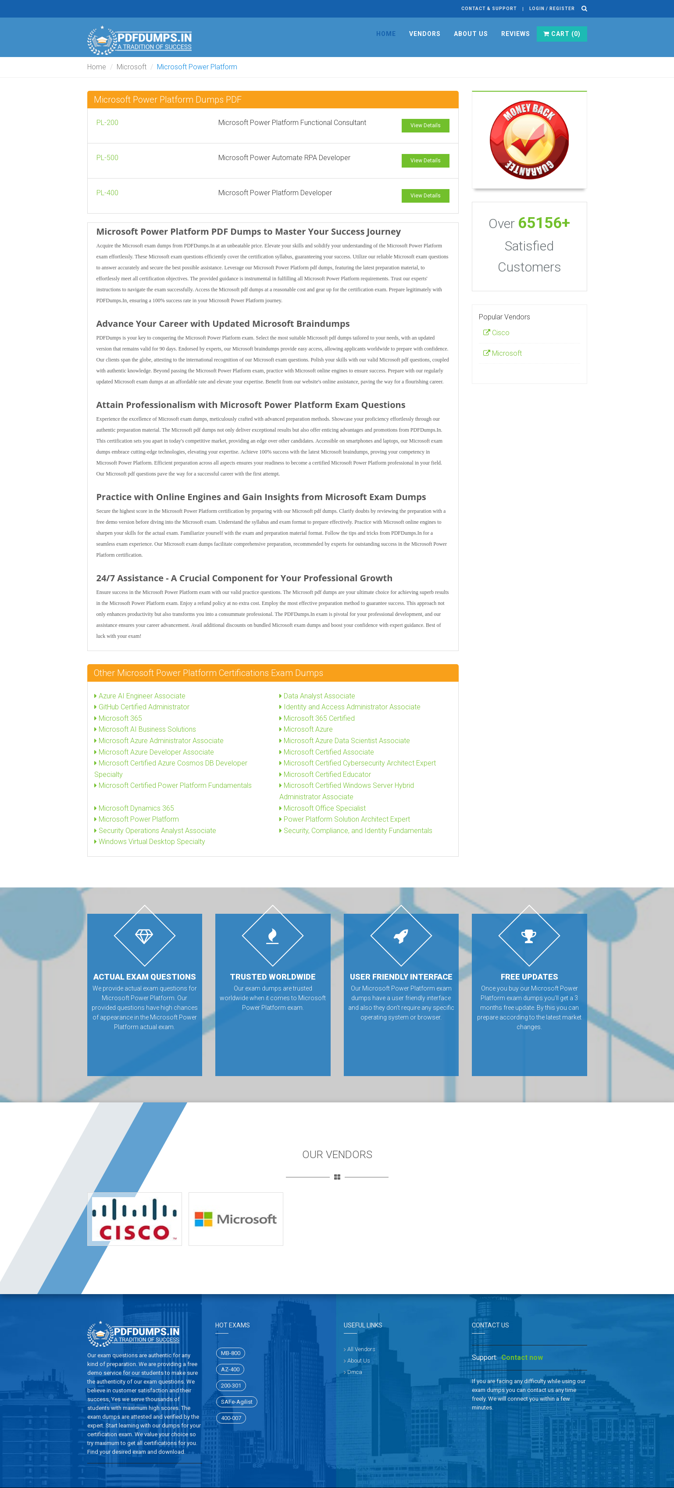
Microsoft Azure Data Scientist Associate (344, 741)
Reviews (515, 33)
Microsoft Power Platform (136, 819)
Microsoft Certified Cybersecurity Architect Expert (357, 763)
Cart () (562, 33)
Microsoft (131, 67)
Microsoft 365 (118, 718)
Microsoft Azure (306, 729)
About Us (471, 33)
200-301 (231, 1385)
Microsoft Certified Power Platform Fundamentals (173, 785)
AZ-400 (230, 1369)
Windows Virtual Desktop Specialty (149, 841)
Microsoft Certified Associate (326, 752)
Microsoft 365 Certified (317, 718)
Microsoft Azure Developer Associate (154, 752)
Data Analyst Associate (317, 696)
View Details (425, 125)
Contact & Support (489, 8)
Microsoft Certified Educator (325, 774)
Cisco (496, 333)
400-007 (231, 1418)
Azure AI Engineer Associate (139, 696)
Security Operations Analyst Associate (155, 830)
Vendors (425, 33)
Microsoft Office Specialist (322, 808)
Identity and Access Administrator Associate (350, 707)
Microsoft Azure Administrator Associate (159, 741)
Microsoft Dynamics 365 (134, 808)
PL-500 (107, 158)
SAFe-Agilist (237, 1402)
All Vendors (361, 1349)
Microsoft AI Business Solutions (145, 729)
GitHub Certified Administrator (141, 707)
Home (386, 33)
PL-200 (107, 122)
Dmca (354, 1372)
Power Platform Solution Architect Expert (344, 819)
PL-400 (107, 193)
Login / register (552, 8)
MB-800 (230, 1353)
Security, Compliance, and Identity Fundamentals (355, 830)
